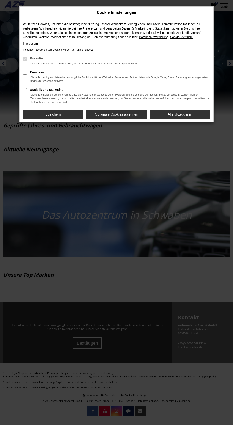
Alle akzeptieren (180, 114)
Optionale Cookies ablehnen (116, 114)
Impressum (30, 43)
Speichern (53, 114)
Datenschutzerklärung (153, 37)
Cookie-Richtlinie (181, 37)
